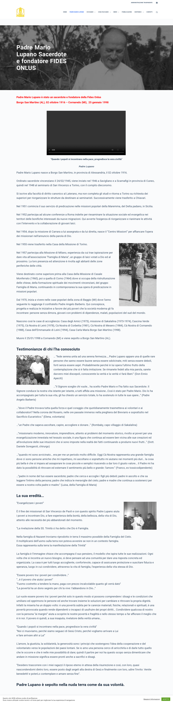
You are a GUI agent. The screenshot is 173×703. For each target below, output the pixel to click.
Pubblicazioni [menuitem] (127, 12)
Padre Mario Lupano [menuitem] (77, 12)
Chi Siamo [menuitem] (91, 12)
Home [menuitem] (65, 12)
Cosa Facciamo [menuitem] (104, 12)
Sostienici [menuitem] (139, 12)
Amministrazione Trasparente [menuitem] (141, 2)
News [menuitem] (116, 12)
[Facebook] (157, 3)
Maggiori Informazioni (152, 699)
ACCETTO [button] (166, 699)
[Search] (157, 12)
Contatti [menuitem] (149, 12)
